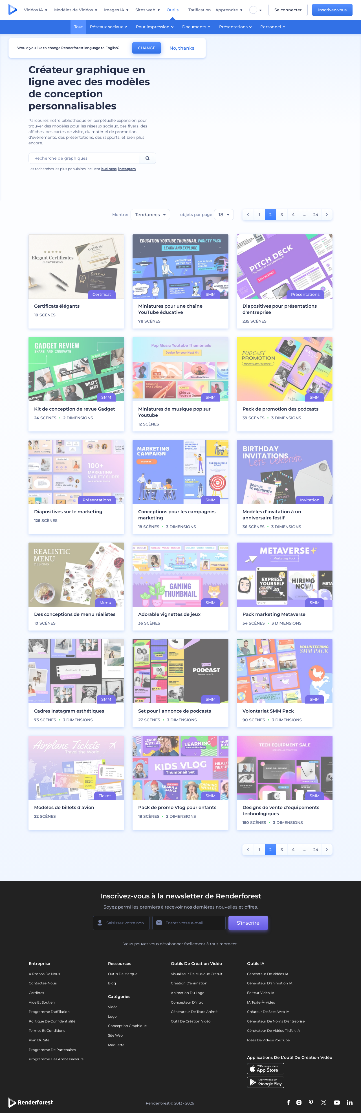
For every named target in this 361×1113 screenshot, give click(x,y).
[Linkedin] (350, 1103)
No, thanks (182, 48)
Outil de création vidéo (191, 1021)
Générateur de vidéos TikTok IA (273, 1030)
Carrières (36, 993)
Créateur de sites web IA (268, 1012)
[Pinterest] (311, 1103)
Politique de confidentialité (52, 1021)
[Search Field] (83, 158)
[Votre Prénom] (121, 923)
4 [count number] (293, 214)
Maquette (116, 1045)
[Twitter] (323, 1103)
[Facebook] (288, 1103)
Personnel (273, 26)
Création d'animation (189, 983)
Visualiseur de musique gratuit (197, 974)
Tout (78, 26)
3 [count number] (282, 214)
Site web (115, 1035)
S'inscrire (248, 923)
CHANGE (146, 47)
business (108, 169)
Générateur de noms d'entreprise (276, 1021)
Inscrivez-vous (332, 9)
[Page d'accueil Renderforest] (12, 10)
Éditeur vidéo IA (260, 993)
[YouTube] (337, 1103)
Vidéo (113, 1007)
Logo (112, 1016)
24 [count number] (315, 214)
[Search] (147, 158)
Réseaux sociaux (109, 26)
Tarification (199, 9)
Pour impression (155, 26)
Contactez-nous (43, 983)
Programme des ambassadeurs (56, 1059)
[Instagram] (298, 1103)
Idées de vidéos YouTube (268, 1040)
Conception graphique (127, 1026)
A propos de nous (44, 974)
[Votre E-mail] (189, 923)
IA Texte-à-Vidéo (261, 1002)
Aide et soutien (42, 1002)
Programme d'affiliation (49, 1012)
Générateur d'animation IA (269, 983)
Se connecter (288, 9)
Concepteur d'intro (187, 1002)
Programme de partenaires (52, 1050)
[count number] (248, 214)
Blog (112, 983)
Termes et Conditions (47, 1030)
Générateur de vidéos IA (268, 974)
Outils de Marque (122, 974)
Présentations (236, 26)
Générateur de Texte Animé (194, 1012)
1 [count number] (259, 214)
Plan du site (39, 1040)
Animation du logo (187, 993)
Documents (197, 26)
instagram (127, 169)
